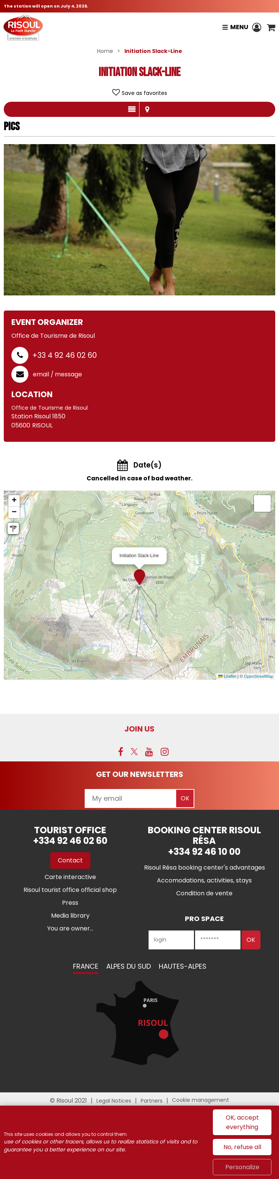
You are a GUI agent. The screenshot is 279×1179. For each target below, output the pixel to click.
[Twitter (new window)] (134, 751)
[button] (271, 27)
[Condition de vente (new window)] (204, 893)
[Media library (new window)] (70, 915)
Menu (239, 27)
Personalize (242, 1167)
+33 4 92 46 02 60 (64, 355)
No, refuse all (242, 1147)
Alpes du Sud (128, 966)
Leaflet (227, 676)
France (85, 966)
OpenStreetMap (258, 676)
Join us (139, 729)
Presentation (131, 109)
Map (147, 109)
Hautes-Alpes (182, 966)
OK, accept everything (242, 1122)
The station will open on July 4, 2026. (46, 6)
